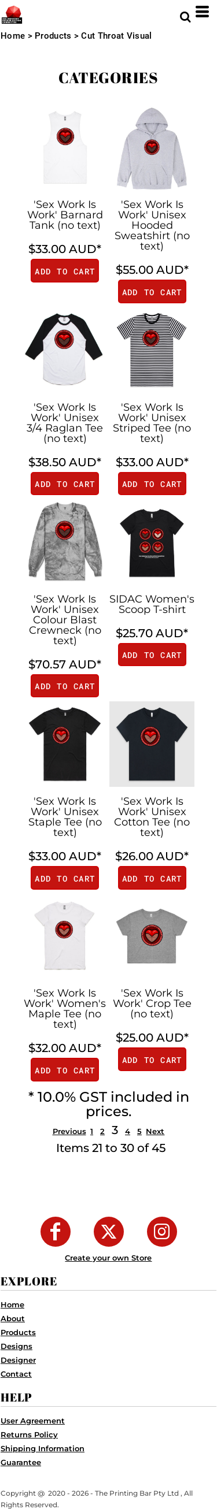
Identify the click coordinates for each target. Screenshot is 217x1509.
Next (155, 1131)
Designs (16, 1346)
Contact (16, 1373)
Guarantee (21, 1462)
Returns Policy (29, 1434)
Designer (18, 1360)
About (13, 1318)
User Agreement (33, 1420)
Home (13, 36)
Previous (69, 1131)
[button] (185, 11)
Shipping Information (42, 1448)
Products (53, 36)
